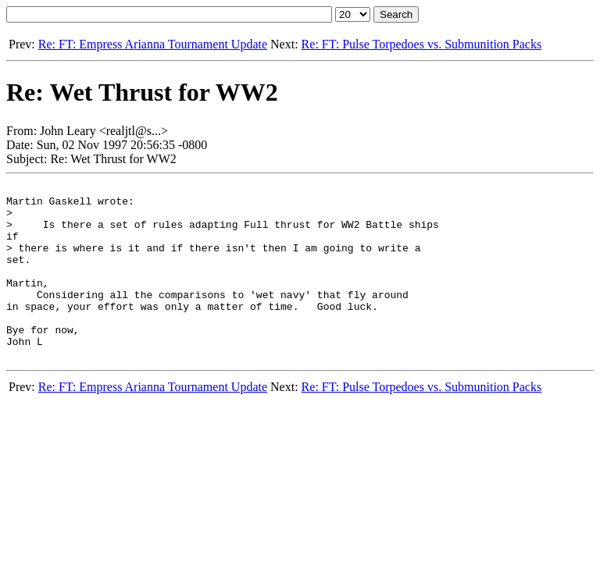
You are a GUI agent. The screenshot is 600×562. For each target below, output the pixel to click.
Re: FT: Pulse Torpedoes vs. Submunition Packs (422, 44)
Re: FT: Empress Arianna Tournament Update (152, 44)
